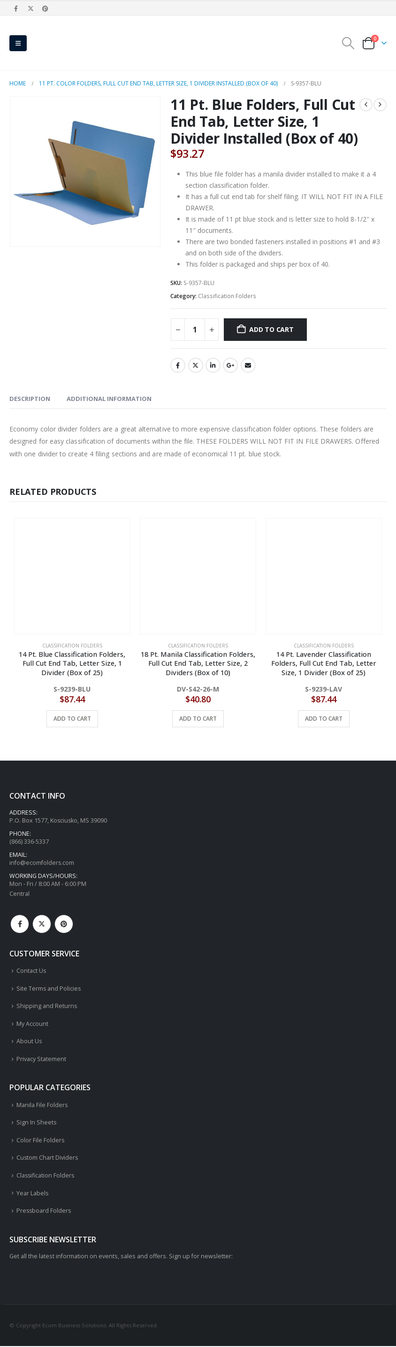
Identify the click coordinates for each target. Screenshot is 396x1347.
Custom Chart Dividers (47, 1158)
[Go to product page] (72, 576)
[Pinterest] (45, 8)
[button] (18, 43)
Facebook (177, 365)
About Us (29, 1042)
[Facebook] (16, 8)
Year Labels (32, 1194)
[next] (380, 104)
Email (248, 365)
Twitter (195, 365)
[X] (30, 8)
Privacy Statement (41, 1059)
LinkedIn (213, 365)
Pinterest (63, 924)
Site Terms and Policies (49, 989)
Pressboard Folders (44, 1212)
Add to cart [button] (72, 719)
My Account (32, 1024)
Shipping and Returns (46, 1007)
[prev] (366, 104)
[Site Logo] (56, 43)
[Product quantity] (194, 329)
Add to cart (271, 329)
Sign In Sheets (36, 1123)
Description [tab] (29, 398)
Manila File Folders (42, 1105)
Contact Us (31, 971)
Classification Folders (227, 296)
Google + (230, 365)
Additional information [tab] (109, 398)
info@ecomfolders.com (42, 863)
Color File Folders (40, 1141)
